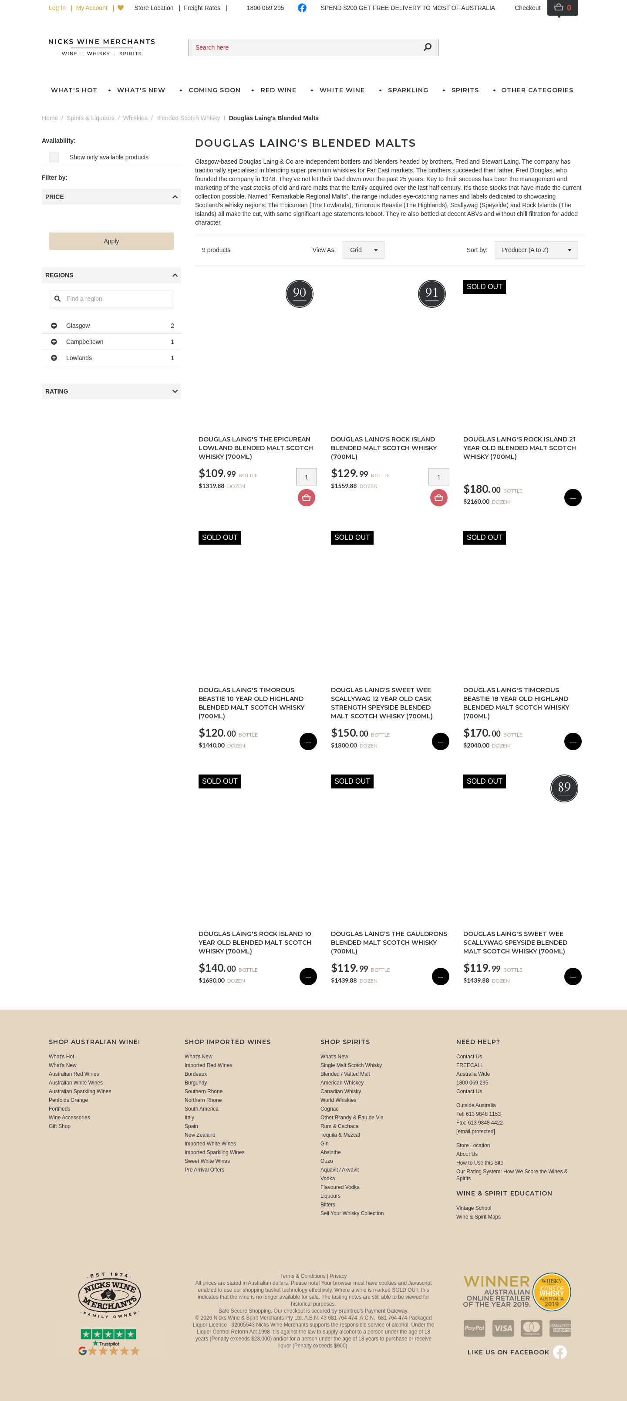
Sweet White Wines (207, 1161)
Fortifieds (59, 1109)
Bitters (327, 1205)
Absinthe (330, 1152)
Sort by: (477, 249)
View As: (324, 249)
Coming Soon (215, 90)
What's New (63, 1065)
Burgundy (196, 1083)
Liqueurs (330, 1196)
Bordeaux (196, 1074)
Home (50, 118)
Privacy (338, 1276)
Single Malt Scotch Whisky (351, 1065)
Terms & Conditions (303, 1276)
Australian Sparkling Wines (80, 1091)
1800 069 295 (265, 7)
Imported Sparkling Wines (214, 1152)
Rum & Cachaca (339, 1126)
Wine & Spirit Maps (478, 1217)
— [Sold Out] (573, 497)
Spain (191, 1126)
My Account (92, 7)
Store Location (154, 7)
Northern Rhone (203, 1100)
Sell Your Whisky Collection (352, 1213)
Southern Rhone (203, 1091)
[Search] (303, 47)
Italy (189, 1118)
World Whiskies (338, 1100)
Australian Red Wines (74, 1074)
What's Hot (74, 90)
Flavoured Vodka (340, 1187)
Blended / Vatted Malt (345, 1074)
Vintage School (474, 1208)
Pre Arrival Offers (204, 1170)
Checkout (527, 7)
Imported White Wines (210, 1144)
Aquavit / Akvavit (339, 1170)
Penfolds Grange (68, 1100)
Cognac (329, 1109)
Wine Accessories (69, 1118)
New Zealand (200, 1135)
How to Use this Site (479, 1163)
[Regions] (111, 298)
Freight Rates (203, 7)
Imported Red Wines (208, 1065)
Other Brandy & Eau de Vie (352, 1118)
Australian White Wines (76, 1083)
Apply (111, 241)
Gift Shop (60, 1126)
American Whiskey (342, 1083)
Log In (58, 7)
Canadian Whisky (340, 1091)
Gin (324, 1144)
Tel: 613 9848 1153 (478, 1114)
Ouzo (326, 1161)
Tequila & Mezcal (340, 1135)
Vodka (327, 1178)
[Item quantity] (306, 476)
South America (202, 1109)
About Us (467, 1154)
